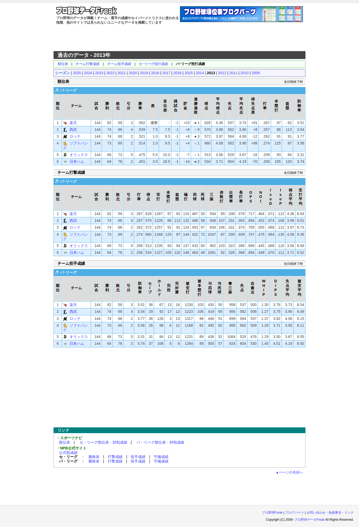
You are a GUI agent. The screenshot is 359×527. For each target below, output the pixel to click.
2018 (155, 73)
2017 (166, 73)
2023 (99, 73)
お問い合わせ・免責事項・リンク (330, 512)
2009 (256, 73)
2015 (188, 73)
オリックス (79, 155)
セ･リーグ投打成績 (153, 64)
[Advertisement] (179, 38)
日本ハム (77, 161)
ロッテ (75, 136)
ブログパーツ (294, 512)
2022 (110, 73)
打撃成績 (115, 457)
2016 (177, 73)
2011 (233, 73)
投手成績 (138, 457)
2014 (200, 73)
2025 (77, 73)
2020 (133, 73)
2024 (88, 73)
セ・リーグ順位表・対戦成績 (103, 442)
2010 (244, 73)
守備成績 (161, 457)
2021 (122, 73)
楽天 (73, 123)
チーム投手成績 (119, 64)
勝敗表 (93, 457)
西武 (73, 129)
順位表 (63, 64)
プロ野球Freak (272, 512)
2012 (222, 73)
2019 (144, 73)
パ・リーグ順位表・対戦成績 (160, 442)
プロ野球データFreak (309, 519)
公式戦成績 (68, 452)
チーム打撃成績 (87, 64)
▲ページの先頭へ (289, 472)
